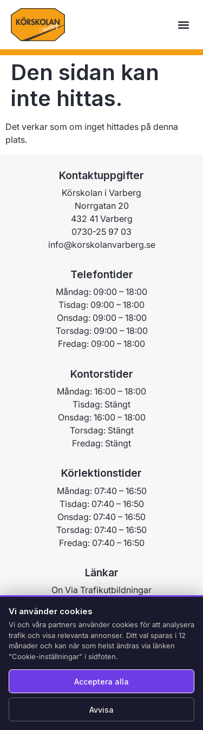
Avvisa (101, 709)
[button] (183, 25)
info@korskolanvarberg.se (101, 259)
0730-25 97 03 (101, 246)
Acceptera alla (101, 681)
